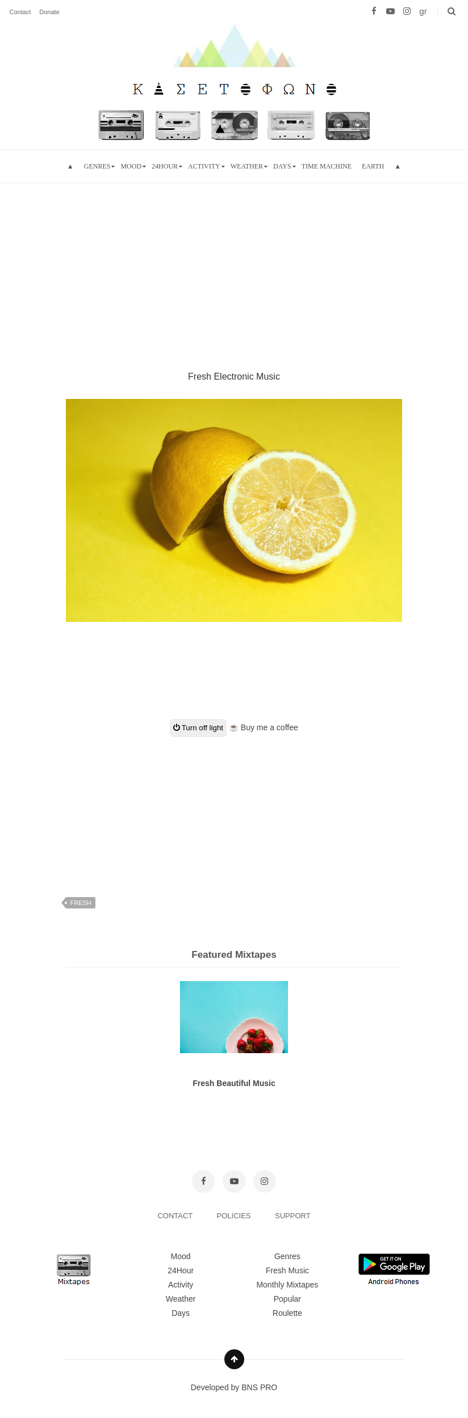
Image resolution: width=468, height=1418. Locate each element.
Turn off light (198, 727)
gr (423, 11)
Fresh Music (287, 1270)
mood (130, 166)
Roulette (287, 1313)
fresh (80, 902)
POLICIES (235, 1215)
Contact (20, 12)
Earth (373, 166)
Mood (181, 1256)
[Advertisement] (234, 262)
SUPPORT (293, 1215)
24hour (165, 166)
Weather (247, 166)
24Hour (181, 1270)
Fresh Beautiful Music (234, 1083)
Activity (204, 166)
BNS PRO (259, 1387)
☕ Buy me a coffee (263, 727)
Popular (287, 1298)
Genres (97, 166)
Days (282, 166)
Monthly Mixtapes (287, 1284)
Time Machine (327, 166)
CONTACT (175, 1215)
